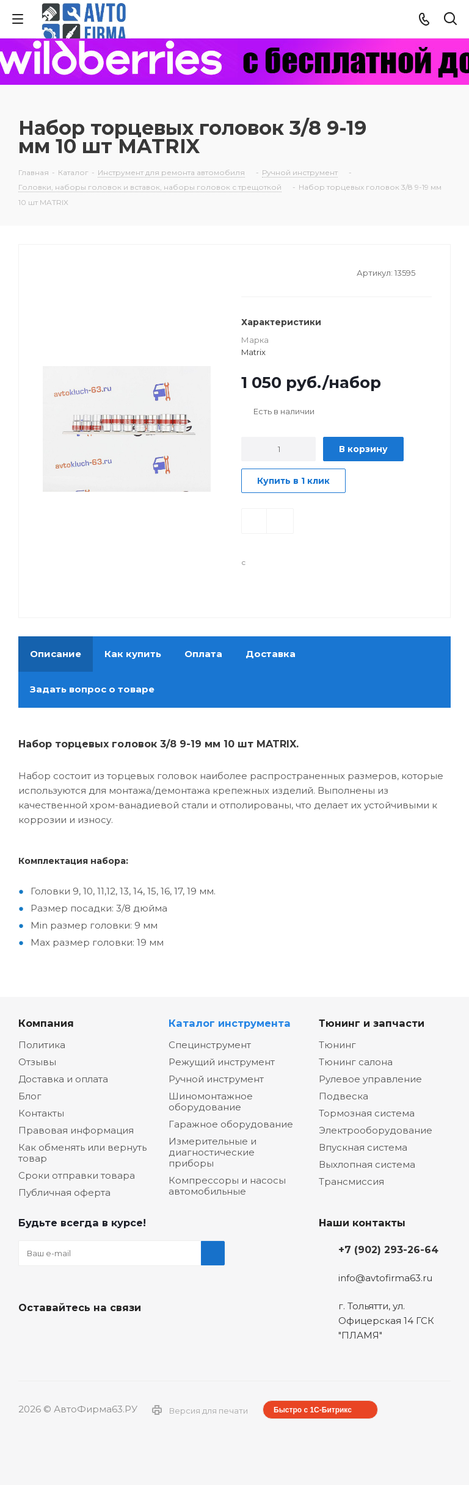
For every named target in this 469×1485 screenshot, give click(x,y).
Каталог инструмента (230, 1023)
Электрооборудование (375, 1130)
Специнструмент (210, 1045)
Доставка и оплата (63, 1079)
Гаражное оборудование (231, 1124)
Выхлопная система (367, 1164)
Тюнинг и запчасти (371, 1023)
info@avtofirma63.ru (385, 1278)
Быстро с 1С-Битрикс (313, 1410)
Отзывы (37, 1062)
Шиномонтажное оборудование (211, 1101)
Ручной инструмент (216, 1079)
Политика (41, 1045)
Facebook (61, 1336)
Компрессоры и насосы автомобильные (227, 1185)
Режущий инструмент (222, 1062)
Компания (46, 1023)
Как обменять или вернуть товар (82, 1153)
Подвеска (343, 1096)
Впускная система (363, 1147)
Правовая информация (76, 1130)
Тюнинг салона (356, 1062)
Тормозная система (367, 1113)
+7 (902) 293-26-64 (388, 1249)
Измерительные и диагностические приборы (212, 1152)
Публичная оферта (64, 1192)
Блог (30, 1096)
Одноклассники (91, 1336)
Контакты (41, 1113)
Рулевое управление (370, 1079)
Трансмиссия (351, 1181)
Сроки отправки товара (76, 1175)
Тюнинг (337, 1045)
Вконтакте (30, 1336)
